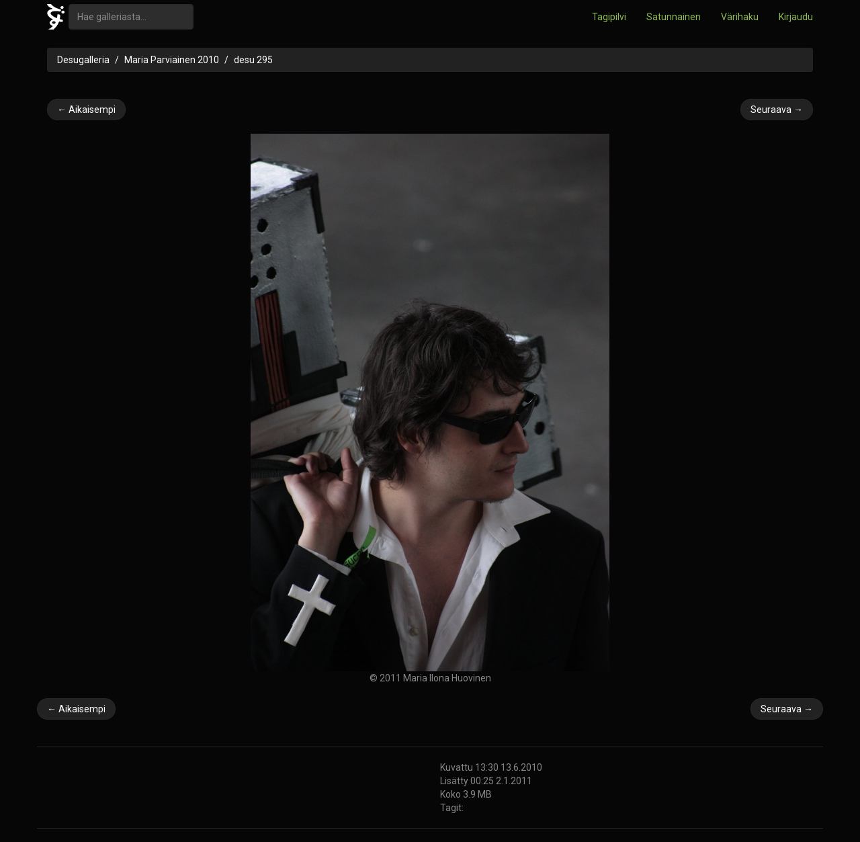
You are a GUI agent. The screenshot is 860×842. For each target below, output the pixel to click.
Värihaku (740, 16)
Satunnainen (673, 16)
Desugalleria (83, 59)
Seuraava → (776, 109)
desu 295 (253, 59)
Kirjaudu (796, 16)
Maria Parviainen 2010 (171, 59)
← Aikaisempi (86, 109)
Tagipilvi (609, 16)
